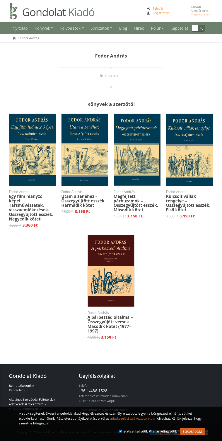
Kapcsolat (179, 28)
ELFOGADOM (192, 431)
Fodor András (29, 38)
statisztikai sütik (136, 431)
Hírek (139, 28)
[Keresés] (195, 28)
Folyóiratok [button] (70, 28)
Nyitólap (20, 28)
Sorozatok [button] (100, 28)
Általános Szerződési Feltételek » (32, 399)
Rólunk (157, 28)
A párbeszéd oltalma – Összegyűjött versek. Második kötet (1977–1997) (111, 322)
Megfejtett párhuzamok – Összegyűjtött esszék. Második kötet (137, 201)
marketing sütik (165, 431)
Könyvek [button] (42, 28)
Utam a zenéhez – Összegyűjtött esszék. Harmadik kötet (84, 199)
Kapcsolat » (17, 390)
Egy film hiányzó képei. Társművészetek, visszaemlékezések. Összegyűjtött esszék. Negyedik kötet (32, 206)
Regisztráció (161, 13)
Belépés (158, 8)
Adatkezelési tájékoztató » (27, 404)
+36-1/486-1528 (93, 390)
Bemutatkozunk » (21, 385)
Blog (123, 28)
